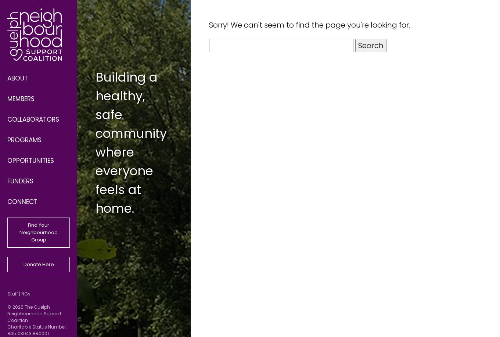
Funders (20, 181)
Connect (22, 201)
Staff (12, 294)
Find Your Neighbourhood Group (38, 232)
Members (21, 98)
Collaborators (33, 119)
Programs (24, 140)
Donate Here (39, 264)
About (17, 78)
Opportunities (30, 160)
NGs (25, 294)
